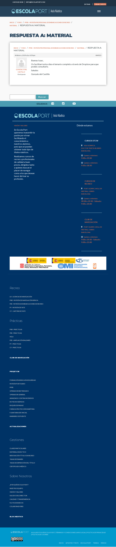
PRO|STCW (14, 372)
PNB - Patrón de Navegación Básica (24, 301)
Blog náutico (16, 517)
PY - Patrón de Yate (17, 308)
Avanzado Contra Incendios (22, 398)
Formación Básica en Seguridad (23, 380)
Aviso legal (81, 533)
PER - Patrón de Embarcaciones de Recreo (26, 304)
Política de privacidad (96, 533)
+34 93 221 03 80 (17, 2)
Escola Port (49, 533)
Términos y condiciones (65, 533)
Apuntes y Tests (72, 543)
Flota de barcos (16, 503)
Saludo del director (18, 496)
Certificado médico (18, 467)
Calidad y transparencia (20, 499)
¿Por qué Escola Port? (19, 485)
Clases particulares (18, 449)
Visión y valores (20, 126)
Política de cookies (40, 535)
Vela (11, 337)
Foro (19, 22)
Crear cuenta (100, 4)
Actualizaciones (18, 427)
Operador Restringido (19, 391)
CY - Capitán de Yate (18, 311)
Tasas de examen (16, 459)
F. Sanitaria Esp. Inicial (18, 413)
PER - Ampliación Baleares (20, 340)
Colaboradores (16, 507)
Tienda (96, 543)
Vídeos (103, 543)
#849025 (98, 55)
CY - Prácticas (15, 348)
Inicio (12, 22)
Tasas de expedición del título (22, 463)
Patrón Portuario (17, 384)
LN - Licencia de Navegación (21, 297)
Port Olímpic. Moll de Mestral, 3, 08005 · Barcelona (91, 191)
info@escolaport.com (35, 2)
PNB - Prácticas (16, 330)
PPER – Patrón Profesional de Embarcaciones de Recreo (47, 22)
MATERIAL (13, 25)
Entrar (87, 4)
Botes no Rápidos (17, 402)
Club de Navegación (19, 358)
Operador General (17, 395)
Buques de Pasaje (16, 406)
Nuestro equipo (16, 489)
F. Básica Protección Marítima (22, 409)
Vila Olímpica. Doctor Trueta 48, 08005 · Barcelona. (91, 148)
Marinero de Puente (18, 417)
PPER (11, 388)
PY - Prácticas (15, 344)
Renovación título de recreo (22, 456)
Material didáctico (18, 452)
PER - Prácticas (16, 333)
